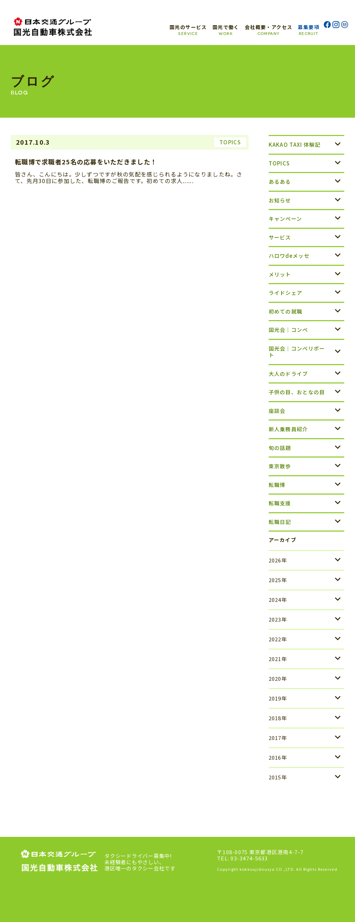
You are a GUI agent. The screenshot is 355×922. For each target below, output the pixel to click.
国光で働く (226, 30)
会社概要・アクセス (269, 30)
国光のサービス (188, 30)
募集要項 (308, 30)
